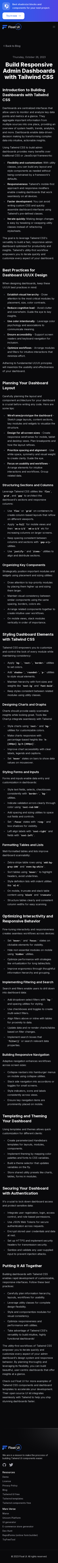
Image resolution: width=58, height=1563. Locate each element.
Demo (5, 1477)
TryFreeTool (8, 1539)
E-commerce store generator (17, 1526)
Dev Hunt (7, 1531)
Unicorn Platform (11, 1517)
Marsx (5, 1513)
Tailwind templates (12, 1498)
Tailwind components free (16, 1503)
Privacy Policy (9, 1485)
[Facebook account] (4, 1465)
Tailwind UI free (11, 1494)
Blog (4, 1490)
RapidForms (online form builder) (20, 1535)
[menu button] (54, 26)
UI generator (9, 1522)
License (6, 1481)
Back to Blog (11, 45)
